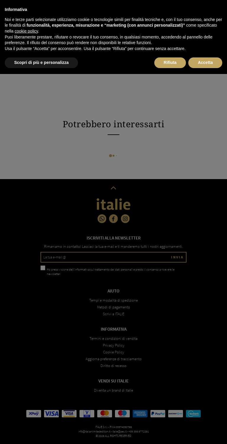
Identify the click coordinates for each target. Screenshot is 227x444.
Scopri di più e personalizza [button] (41, 432)
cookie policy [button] (26, 401)
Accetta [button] (205, 432)
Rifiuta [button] (170, 432)
